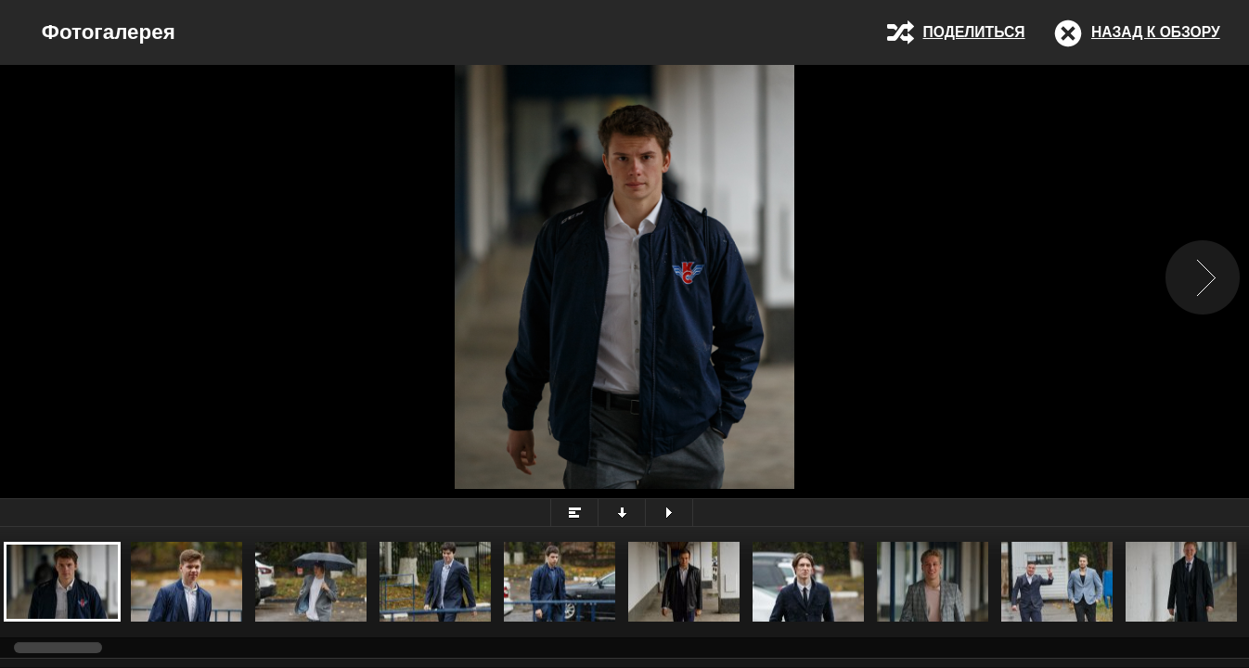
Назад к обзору (1155, 32)
